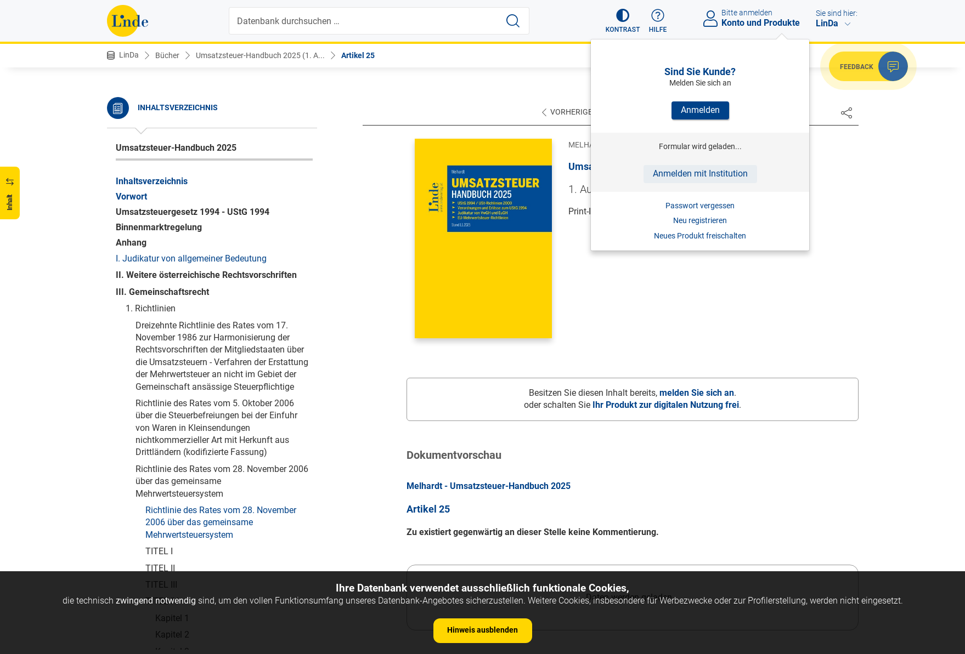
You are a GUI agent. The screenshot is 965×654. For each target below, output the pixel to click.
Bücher (167, 55)
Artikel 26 (183, 165)
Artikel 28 (183, 198)
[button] (623, 21)
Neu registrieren (700, 220)
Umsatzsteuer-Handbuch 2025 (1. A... (260, 55)
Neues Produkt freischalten (700, 235)
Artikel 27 (183, 182)
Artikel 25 (358, 55)
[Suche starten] (513, 21)
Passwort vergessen (700, 205)
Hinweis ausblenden (482, 629)
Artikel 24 (183, 132)
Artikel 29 (183, 215)
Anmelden (700, 110)
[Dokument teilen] (846, 112)
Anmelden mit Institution (700, 173)
